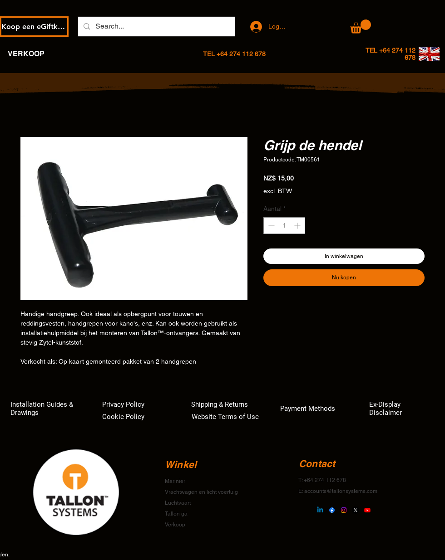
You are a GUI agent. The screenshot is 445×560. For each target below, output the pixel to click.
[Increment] (298, 226)
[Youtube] (367, 510)
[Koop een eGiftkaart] (34, 26)
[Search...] (155, 26)
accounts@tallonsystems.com (340, 491)
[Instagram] (343, 510)
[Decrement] (270, 226)
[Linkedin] (320, 510)
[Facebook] (332, 510)
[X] (355, 510)
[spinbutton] (284, 226)
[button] (360, 26)
